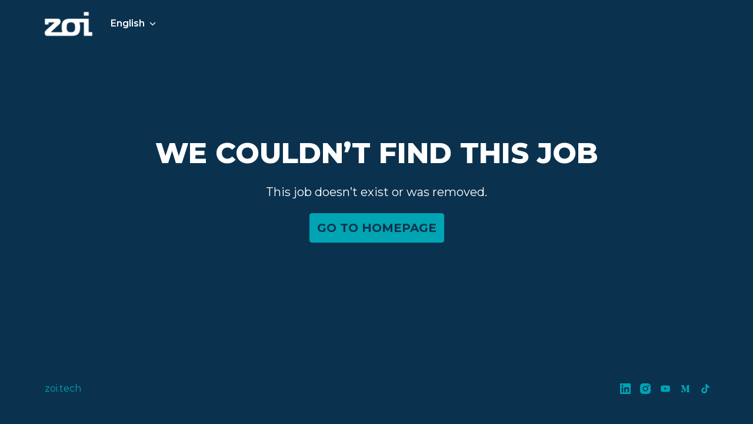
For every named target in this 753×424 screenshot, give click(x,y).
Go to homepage (377, 228)
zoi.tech (63, 388)
